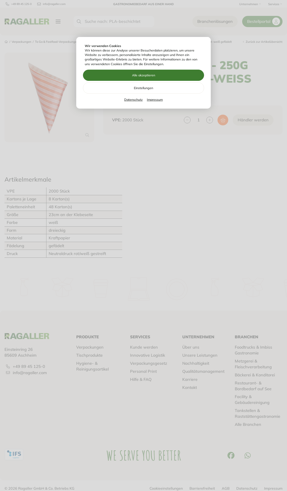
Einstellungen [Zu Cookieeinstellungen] (143, 88)
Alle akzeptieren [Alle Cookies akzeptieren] (143, 75)
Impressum (155, 100)
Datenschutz (133, 100)
